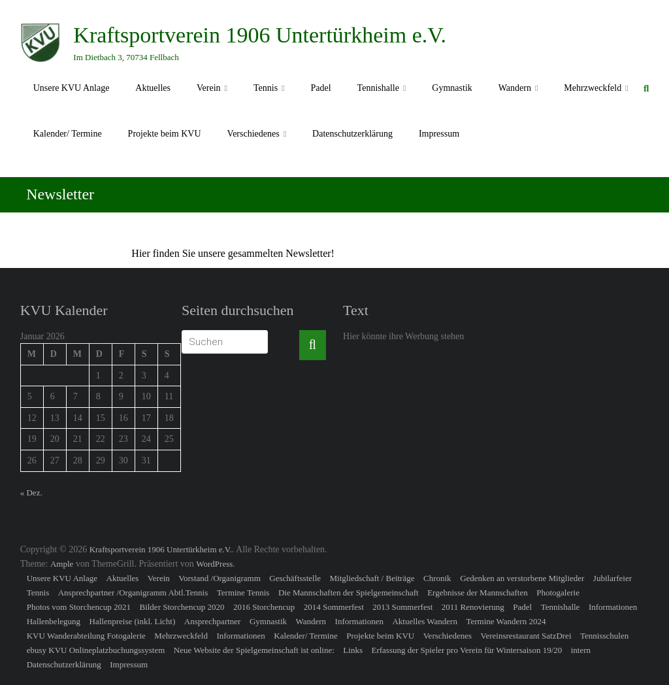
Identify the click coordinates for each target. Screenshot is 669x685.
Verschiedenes (253, 134)
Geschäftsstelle (295, 578)
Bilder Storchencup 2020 (181, 607)
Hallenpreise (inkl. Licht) (133, 621)
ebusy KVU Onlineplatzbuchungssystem (96, 650)
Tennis (265, 88)
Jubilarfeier (612, 578)
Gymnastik (452, 88)
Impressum (439, 134)
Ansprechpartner (212, 621)
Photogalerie (557, 592)
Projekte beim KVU (164, 134)
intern (581, 650)
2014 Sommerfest (334, 607)
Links (353, 650)
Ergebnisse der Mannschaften (477, 592)
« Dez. (31, 492)
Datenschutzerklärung (352, 134)
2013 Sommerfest (402, 607)
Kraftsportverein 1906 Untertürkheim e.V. (259, 35)
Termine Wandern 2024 (506, 621)
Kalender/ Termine (67, 134)
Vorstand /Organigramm (219, 578)
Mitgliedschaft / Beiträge (372, 578)
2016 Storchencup (264, 607)
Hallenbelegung (53, 621)
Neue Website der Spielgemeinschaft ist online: (254, 650)
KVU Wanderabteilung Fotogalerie (86, 636)
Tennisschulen (604, 636)
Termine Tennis (243, 592)
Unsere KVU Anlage (71, 88)
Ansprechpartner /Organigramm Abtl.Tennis (133, 592)
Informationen (613, 607)
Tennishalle (378, 88)
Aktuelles (153, 88)
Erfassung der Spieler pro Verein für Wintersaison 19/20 (466, 650)
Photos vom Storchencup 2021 (79, 607)
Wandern (514, 88)
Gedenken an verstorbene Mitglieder (522, 578)
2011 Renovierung (473, 607)
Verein (209, 88)
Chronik (437, 578)
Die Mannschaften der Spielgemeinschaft (348, 592)
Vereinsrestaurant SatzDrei (526, 636)
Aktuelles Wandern (424, 621)
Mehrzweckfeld (592, 88)
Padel (320, 88)
